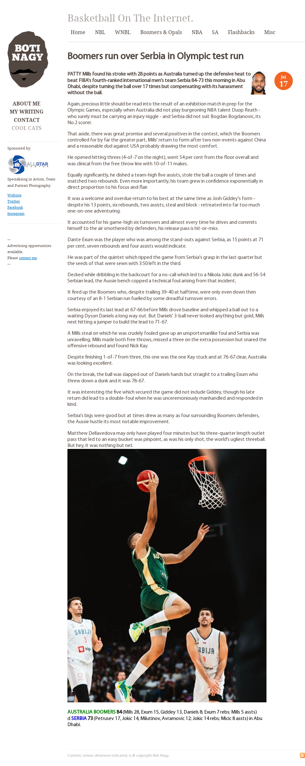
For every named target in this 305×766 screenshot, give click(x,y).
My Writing (26, 112)
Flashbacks (241, 32)
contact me (28, 258)
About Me (26, 104)
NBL (100, 32)
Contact (26, 120)
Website (14, 195)
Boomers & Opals (161, 32)
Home (78, 32)
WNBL (123, 32)
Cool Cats (26, 128)
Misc (269, 32)
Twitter (13, 201)
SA (215, 32)
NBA (197, 32)
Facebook (15, 207)
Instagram (15, 214)
